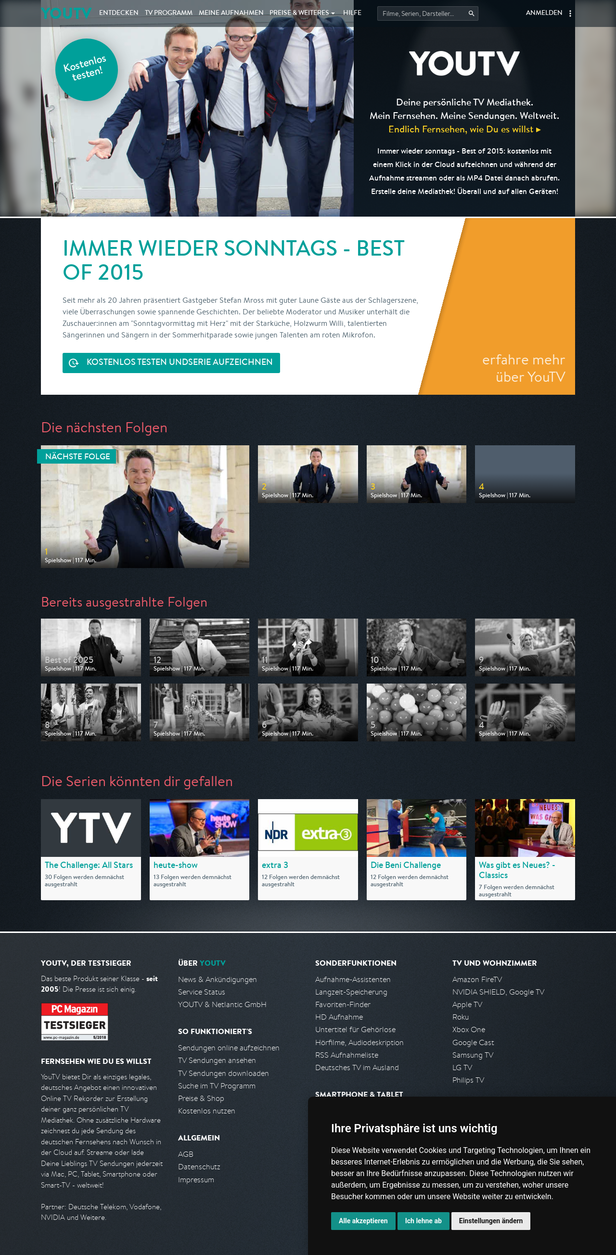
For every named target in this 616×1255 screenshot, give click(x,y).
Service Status (201, 992)
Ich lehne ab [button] (423, 1221)
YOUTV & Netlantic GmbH (222, 1004)
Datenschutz (199, 1167)
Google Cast (473, 1042)
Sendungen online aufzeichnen (229, 1048)
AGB (185, 1154)
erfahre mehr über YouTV (523, 367)
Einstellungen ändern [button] (491, 1221)
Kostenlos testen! (85, 69)
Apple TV (467, 1004)
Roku (460, 1017)
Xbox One (468, 1029)
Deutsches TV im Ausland (357, 1067)
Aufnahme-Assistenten (353, 979)
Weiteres (299, 13)
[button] (570, 13)
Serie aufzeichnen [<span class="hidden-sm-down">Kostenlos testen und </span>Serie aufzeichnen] (180, 363)
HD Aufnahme (339, 1017)
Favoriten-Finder (343, 1004)
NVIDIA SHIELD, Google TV (498, 992)
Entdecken (119, 13)
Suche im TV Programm (217, 1086)
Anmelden (544, 13)
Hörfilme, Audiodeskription (359, 1042)
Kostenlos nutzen (206, 1111)
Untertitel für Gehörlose (355, 1029)
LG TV (462, 1067)
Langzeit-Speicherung (351, 992)
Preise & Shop (201, 1098)
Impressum (196, 1180)
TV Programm (168, 13)
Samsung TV (472, 1055)
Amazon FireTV (477, 979)
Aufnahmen (231, 13)
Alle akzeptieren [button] (363, 1221)
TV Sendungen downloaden (223, 1073)
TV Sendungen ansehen (217, 1060)
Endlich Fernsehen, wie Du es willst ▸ (464, 128)
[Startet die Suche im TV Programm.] (427, 13)
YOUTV (66, 13)
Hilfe (352, 13)
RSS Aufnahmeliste (346, 1055)
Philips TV (468, 1080)
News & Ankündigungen (217, 979)
